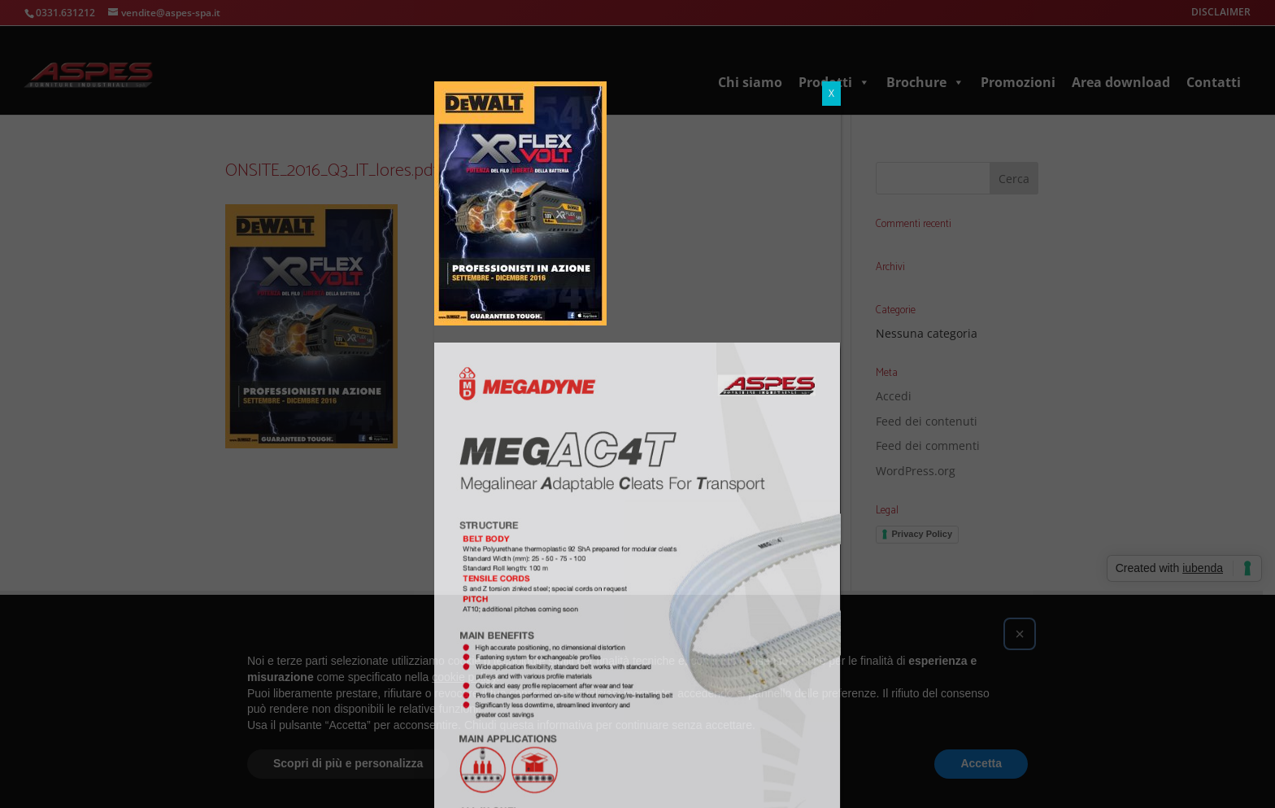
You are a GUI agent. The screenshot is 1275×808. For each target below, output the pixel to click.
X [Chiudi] (831, 12)
